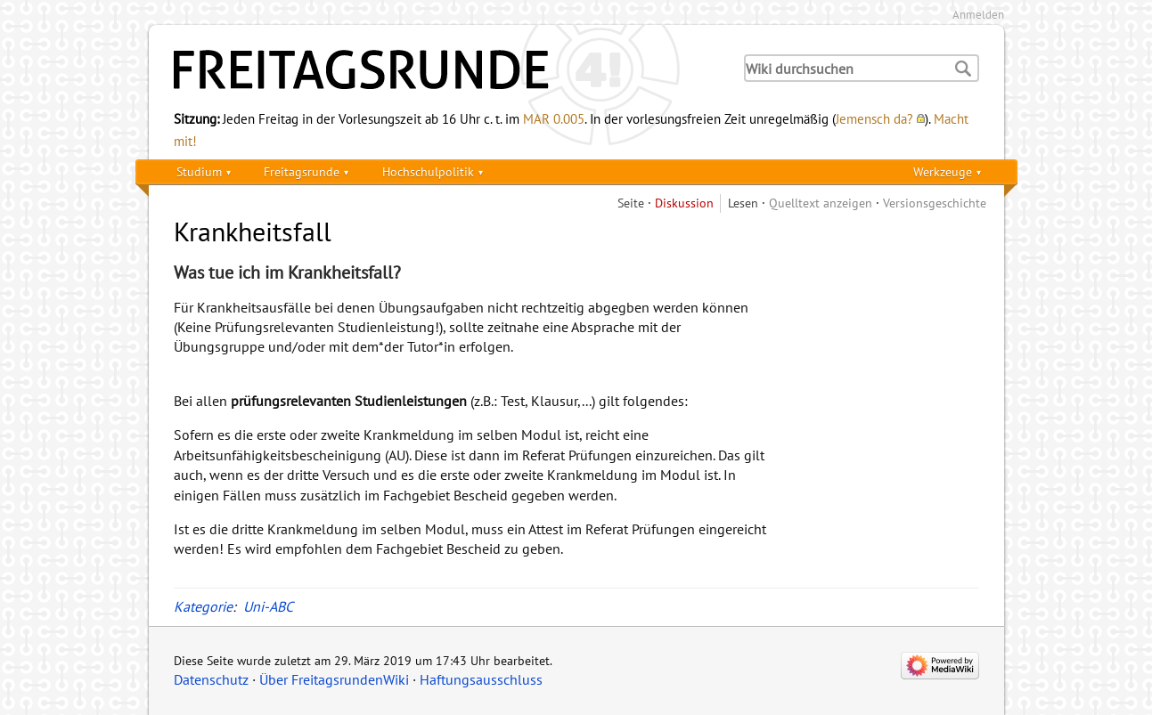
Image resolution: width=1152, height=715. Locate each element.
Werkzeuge (942, 171)
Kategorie (203, 606)
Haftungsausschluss (481, 679)
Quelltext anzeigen (820, 202)
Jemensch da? (874, 118)
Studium (199, 171)
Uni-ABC (268, 606)
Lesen (743, 202)
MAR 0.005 (553, 118)
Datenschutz (211, 679)
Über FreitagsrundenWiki (334, 679)
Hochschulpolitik (428, 171)
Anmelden (978, 14)
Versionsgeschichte (934, 202)
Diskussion (684, 202)
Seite (630, 202)
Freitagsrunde (301, 171)
